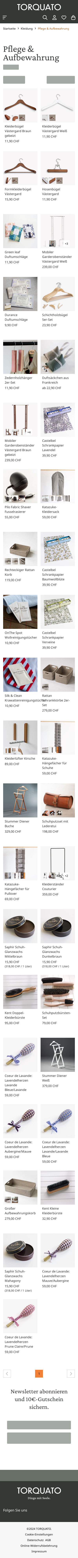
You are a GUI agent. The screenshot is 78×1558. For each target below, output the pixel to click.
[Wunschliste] (64, 17)
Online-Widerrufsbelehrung (39, 1545)
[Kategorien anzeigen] (4, 17)
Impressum (39, 1551)
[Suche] (45, 17)
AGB (48, 1540)
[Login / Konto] (54, 17)
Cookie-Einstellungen (39, 1534)
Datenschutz (35, 1540)
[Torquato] (39, 7)
